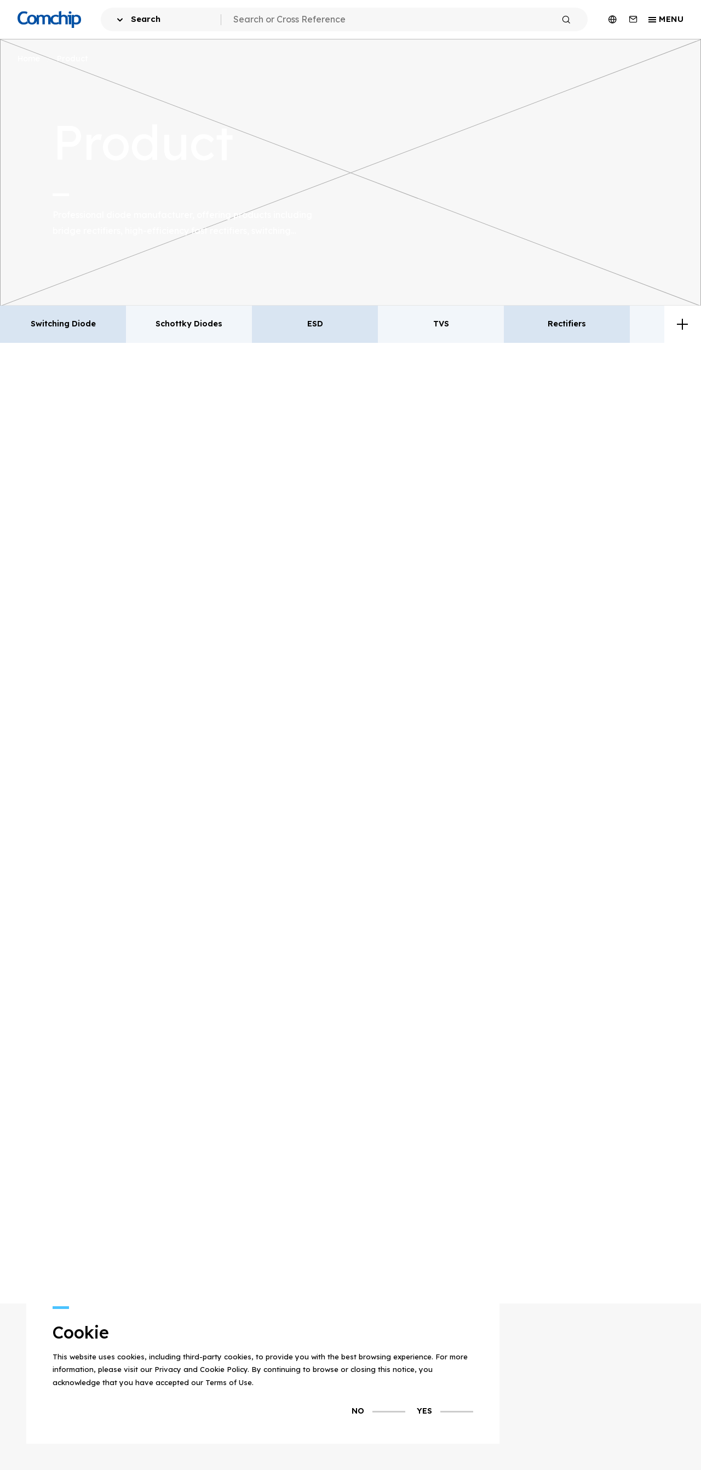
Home (29, 59)
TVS (441, 324)
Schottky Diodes (189, 324)
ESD (315, 324)
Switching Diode (63, 324)
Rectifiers (567, 324)
